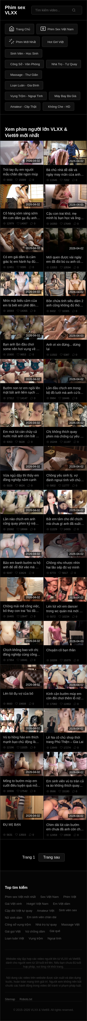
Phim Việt (69, 897)
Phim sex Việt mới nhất (20, 897)
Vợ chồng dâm (35, 931)
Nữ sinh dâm (13, 917)
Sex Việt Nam (49, 897)
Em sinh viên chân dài (41, 917)
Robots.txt (25, 999)
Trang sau (51, 857)
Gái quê (55, 931)
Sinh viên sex (68, 910)
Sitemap (10, 999)
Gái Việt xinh (13, 903)
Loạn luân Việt (14, 938)
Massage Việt (70, 924)
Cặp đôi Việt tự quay (18, 910)
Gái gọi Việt (13, 931)
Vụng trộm (36, 938)
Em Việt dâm (61, 903)
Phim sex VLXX (15, 10)
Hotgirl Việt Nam (37, 903)
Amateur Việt (45, 910)
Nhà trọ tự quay (46, 924)
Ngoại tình (54, 938)
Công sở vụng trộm (18, 924)
